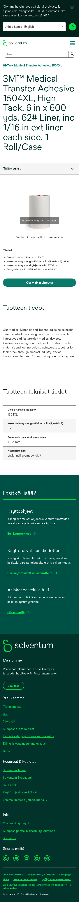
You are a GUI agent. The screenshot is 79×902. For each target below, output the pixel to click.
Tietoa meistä (12, 706)
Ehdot (6, 879)
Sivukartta (9, 838)
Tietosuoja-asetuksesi (59, 879)
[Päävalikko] (72, 43)
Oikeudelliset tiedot (13, 874)
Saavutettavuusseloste (25, 879)
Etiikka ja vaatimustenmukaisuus (24, 743)
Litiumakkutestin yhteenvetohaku (25, 800)
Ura (5, 714)
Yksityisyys (65, 874)
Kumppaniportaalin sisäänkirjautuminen (29, 831)
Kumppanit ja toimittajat (18, 729)
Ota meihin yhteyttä (16, 823)
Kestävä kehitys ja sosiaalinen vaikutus (28, 736)
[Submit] (72, 54)
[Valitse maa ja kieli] (34, 26)
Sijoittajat (9, 721)
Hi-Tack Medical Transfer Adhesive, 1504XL (32, 65)
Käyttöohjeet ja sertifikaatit (20, 792)
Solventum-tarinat (14, 770)
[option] (39, 215)
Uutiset (7, 751)
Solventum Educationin (18, 777)
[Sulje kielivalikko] (72, 7)
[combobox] (39, 54)
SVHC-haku (10, 785)
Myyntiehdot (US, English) (41, 874)
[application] (39, 211)
